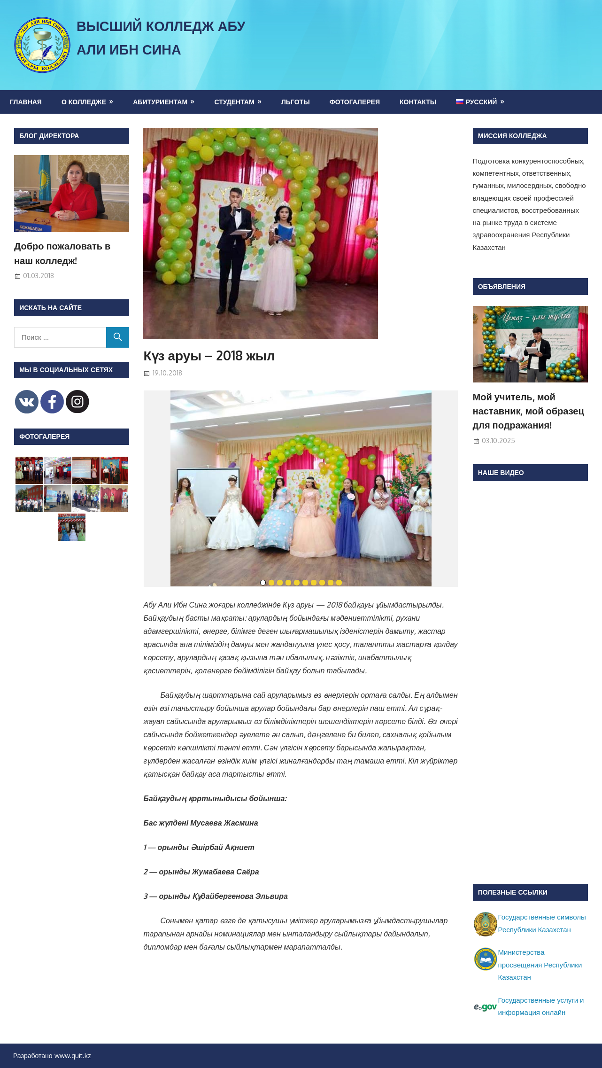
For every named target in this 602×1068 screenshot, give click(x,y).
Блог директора (49, 136)
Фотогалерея (355, 102)
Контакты (418, 102)
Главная (26, 102)
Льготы (295, 102)
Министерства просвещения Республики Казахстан (540, 965)
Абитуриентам (160, 102)
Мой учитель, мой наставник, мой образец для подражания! (528, 410)
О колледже (84, 102)
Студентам (234, 102)
